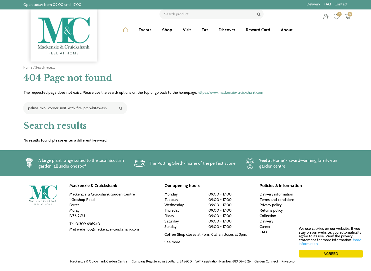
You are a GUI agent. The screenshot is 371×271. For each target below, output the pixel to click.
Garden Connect (266, 261)
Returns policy (271, 210)
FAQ (263, 232)
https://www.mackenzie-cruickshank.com (230, 92)
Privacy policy (291, 261)
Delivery (266, 221)
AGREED (330, 253)
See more (172, 242)
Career (265, 226)
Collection (268, 215)
